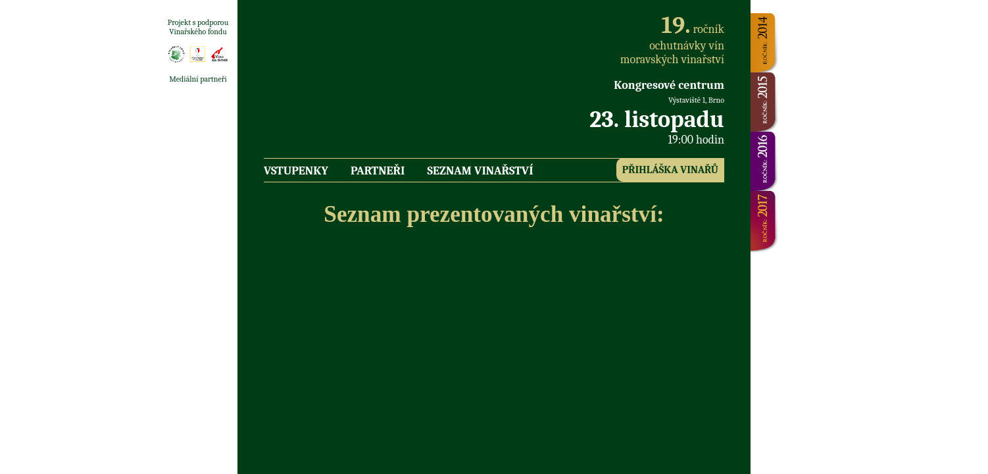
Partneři (378, 171)
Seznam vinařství (480, 171)
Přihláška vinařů (670, 170)
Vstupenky (296, 171)
